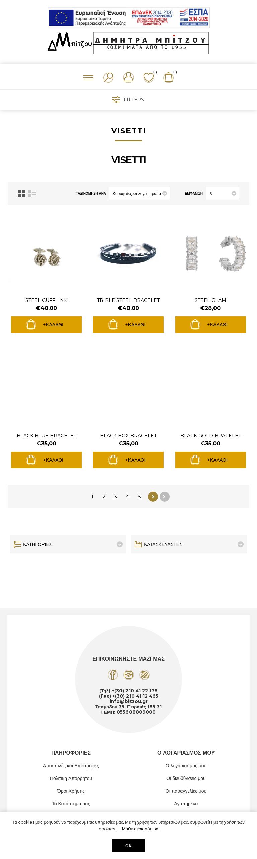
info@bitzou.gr (129, 701)
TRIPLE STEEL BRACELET (128, 300)
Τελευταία (165, 497)
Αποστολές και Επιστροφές (71, 766)
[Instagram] (129, 675)
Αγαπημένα (186, 804)
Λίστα (32, 193)
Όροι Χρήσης (71, 791)
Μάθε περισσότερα (140, 828)
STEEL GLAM (210, 300)
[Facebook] (113, 675)
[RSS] (144, 675)
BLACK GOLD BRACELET (210, 436)
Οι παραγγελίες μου (186, 791)
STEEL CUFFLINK (46, 300)
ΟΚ (128, 845)
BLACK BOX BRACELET (128, 436)
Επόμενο (153, 497)
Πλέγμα (21, 193)
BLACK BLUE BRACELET (46, 436)
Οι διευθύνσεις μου (186, 778)
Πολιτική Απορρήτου (71, 778)
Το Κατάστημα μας (71, 804)
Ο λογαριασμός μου (186, 766)
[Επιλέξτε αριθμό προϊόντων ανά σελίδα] (222, 193)
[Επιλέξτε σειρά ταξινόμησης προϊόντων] (139, 193)
